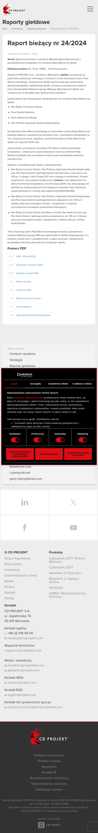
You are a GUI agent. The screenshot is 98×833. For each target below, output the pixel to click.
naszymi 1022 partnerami (29, 397)
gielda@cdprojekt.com (22, 670)
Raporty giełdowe (22, 366)
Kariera (9, 587)
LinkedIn (25, 502)
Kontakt (9, 592)
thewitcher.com (20, 466)
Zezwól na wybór (49, 454)
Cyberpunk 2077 (61, 567)
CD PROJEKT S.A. (17, 611)
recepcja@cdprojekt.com (23, 638)
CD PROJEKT (14, 9)
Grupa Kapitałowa (17, 558)
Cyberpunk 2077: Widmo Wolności (67, 560)
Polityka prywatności (49, 755)
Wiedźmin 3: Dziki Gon (65, 573)
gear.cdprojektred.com (26, 479)
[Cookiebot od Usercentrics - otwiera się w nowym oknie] (19, 375)
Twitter (73, 502)
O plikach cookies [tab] (82, 383)
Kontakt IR (49, 772)
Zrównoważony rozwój (20, 575)
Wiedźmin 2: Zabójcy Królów (64, 580)
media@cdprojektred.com (24, 665)
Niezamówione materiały (49, 784)
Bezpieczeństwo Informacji (49, 778)
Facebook (25, 527)
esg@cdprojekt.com (20, 695)
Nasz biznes (13, 564)
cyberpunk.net (20, 472)
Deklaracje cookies (49, 789)
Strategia (16, 360)
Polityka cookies (49, 761)
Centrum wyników (22, 354)
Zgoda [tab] (14, 383)
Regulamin (49, 766)
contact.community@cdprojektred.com (33, 707)
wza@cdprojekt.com (20, 682)
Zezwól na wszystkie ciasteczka (78, 454)
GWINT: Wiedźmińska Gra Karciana (67, 595)
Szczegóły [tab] (35, 383)
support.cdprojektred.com (23, 650)
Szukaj (9, 598)
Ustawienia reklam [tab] (58, 383)
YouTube (73, 527)
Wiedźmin (56, 588)
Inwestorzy (12, 570)
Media (8, 581)
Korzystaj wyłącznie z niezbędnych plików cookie (20, 454)
